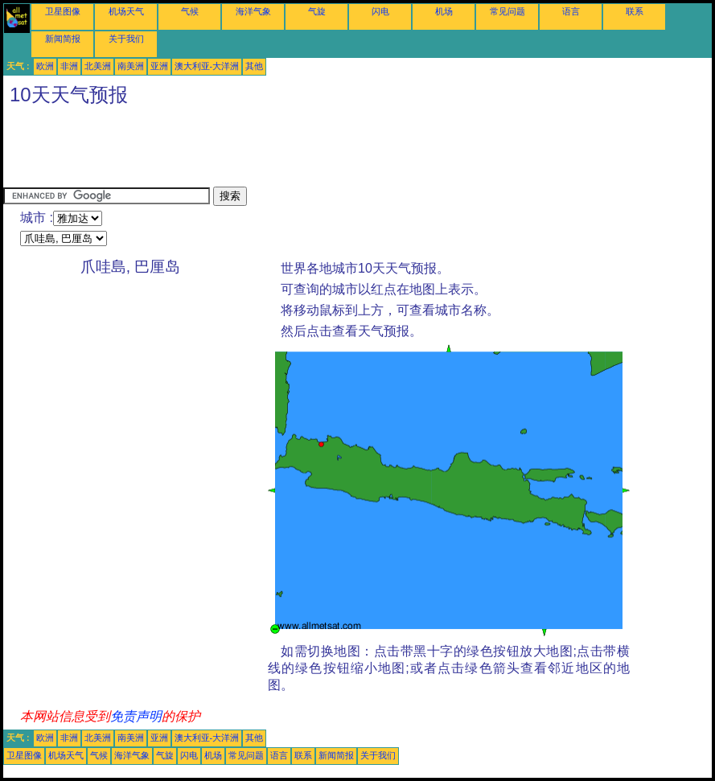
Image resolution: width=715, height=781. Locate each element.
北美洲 (97, 66)
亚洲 (159, 66)
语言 (571, 11)
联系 (634, 11)
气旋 (317, 11)
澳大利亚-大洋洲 (207, 66)
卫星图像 (62, 11)
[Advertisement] (296, 150)
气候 (190, 11)
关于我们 (126, 38)
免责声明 (136, 716)
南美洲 (130, 66)
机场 (444, 11)
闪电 (380, 11)
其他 (254, 66)
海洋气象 (253, 11)
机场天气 (126, 11)
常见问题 (507, 11)
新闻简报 (62, 38)
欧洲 (45, 66)
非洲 (69, 66)
